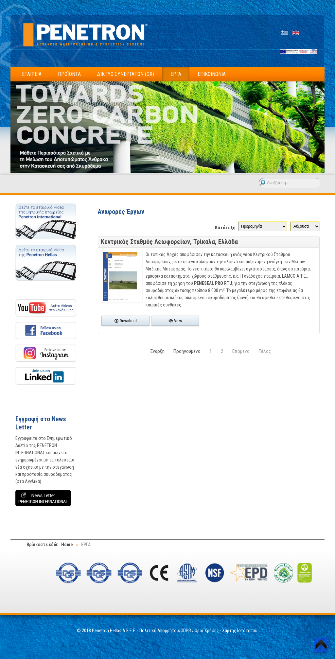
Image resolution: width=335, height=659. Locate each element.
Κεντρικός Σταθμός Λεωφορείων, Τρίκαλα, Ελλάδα (169, 242)
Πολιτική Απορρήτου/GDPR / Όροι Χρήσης (179, 630)
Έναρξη (157, 351)
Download (125, 320)
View (175, 320)
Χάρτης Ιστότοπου (240, 630)
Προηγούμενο (187, 351)
